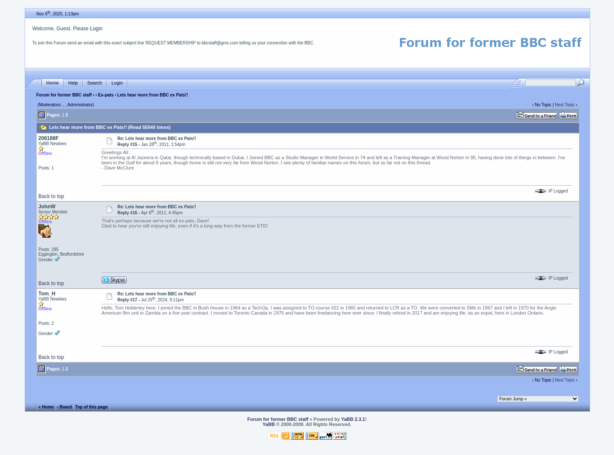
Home (52, 83)
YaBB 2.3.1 (353, 419)
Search (95, 83)
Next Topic (565, 104)
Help (73, 83)
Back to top (51, 196)
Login (96, 29)
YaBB (269, 424)
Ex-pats (105, 95)
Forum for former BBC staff (64, 95)
